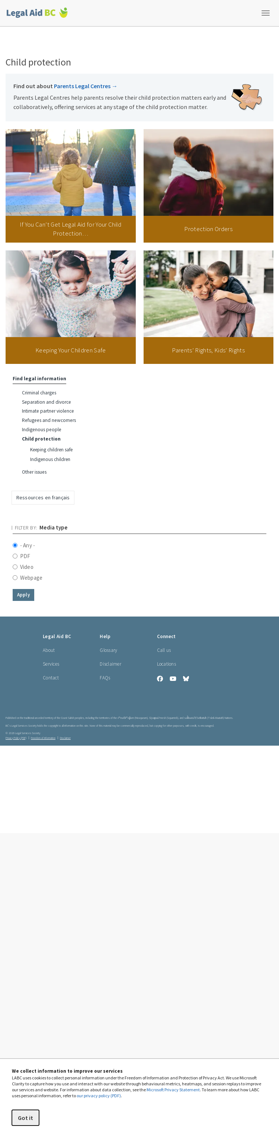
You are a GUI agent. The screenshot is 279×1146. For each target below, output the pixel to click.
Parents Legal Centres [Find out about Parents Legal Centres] (86, 86)
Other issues (34, 472)
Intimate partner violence (48, 411)
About (49, 650)
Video (23, 566)
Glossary (108, 650)
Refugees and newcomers (49, 420)
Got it (25, 1117)
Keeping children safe (51, 449)
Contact (51, 678)
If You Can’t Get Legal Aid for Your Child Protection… (71, 228)
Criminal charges (39, 393)
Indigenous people (41, 429)
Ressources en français (43, 497)
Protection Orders (208, 229)
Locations (166, 664)
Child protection (41, 439)
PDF (21, 556)
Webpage (27, 577)
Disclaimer (110, 664)
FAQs (105, 678)
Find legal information (39, 378)
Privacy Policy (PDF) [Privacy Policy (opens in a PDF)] (16, 737)
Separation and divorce (46, 402)
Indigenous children (50, 459)
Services (51, 664)
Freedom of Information (43, 737)
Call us (164, 650)
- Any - (24, 545)
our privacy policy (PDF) (99, 1095)
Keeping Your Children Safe (70, 350)
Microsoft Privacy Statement (173, 1089)
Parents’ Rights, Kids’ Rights (208, 350)
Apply (23, 595)
